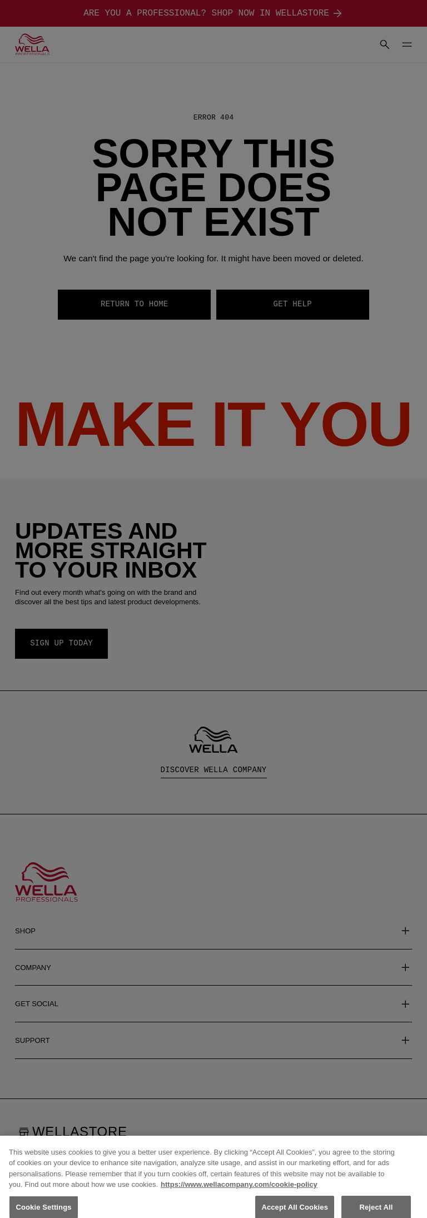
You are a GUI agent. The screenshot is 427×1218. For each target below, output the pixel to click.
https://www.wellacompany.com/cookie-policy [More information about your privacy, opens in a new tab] (239, 1191)
